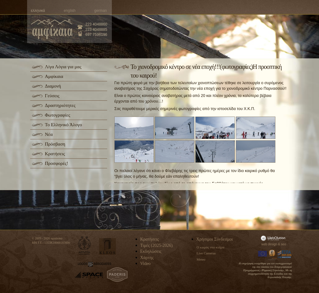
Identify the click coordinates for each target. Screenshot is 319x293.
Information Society (273, 254)
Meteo (201, 259)
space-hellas (89, 274)
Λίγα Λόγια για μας (63, 66)
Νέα (49, 134)
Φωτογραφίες (57, 115)
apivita (84, 245)
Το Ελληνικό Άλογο (63, 124)
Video (145, 263)
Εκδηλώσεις (150, 251)
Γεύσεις (52, 95)
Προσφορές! (56, 163)
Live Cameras (206, 253)
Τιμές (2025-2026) (156, 245)
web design (269, 244)
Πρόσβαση (55, 144)
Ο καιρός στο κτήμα (210, 247)
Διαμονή (53, 86)
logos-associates (94, 264)
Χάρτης (147, 257)
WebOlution (274, 238)
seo (283, 244)
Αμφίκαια (54, 76)
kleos (107, 246)
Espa (285, 254)
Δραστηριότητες (60, 105)
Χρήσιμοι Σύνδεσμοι (214, 239)
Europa (263, 254)
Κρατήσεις (55, 153)
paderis (117, 274)
